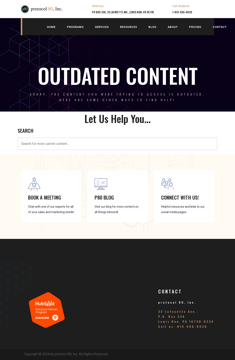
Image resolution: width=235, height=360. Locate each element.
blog (152, 27)
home (51, 27)
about (173, 27)
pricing (195, 27)
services (102, 27)
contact (220, 27)
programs (75, 27)
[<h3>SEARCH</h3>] (117, 144)
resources (128, 27)
